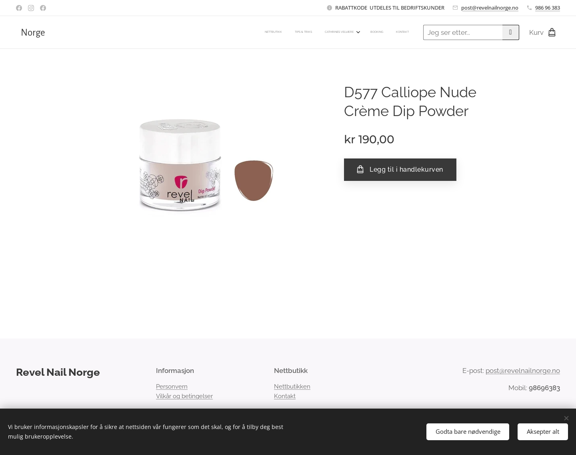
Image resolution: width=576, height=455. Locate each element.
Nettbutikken (292, 386)
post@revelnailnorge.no (489, 7)
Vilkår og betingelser (184, 396)
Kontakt (285, 396)
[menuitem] (356, 32)
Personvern (172, 386)
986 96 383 (547, 7)
